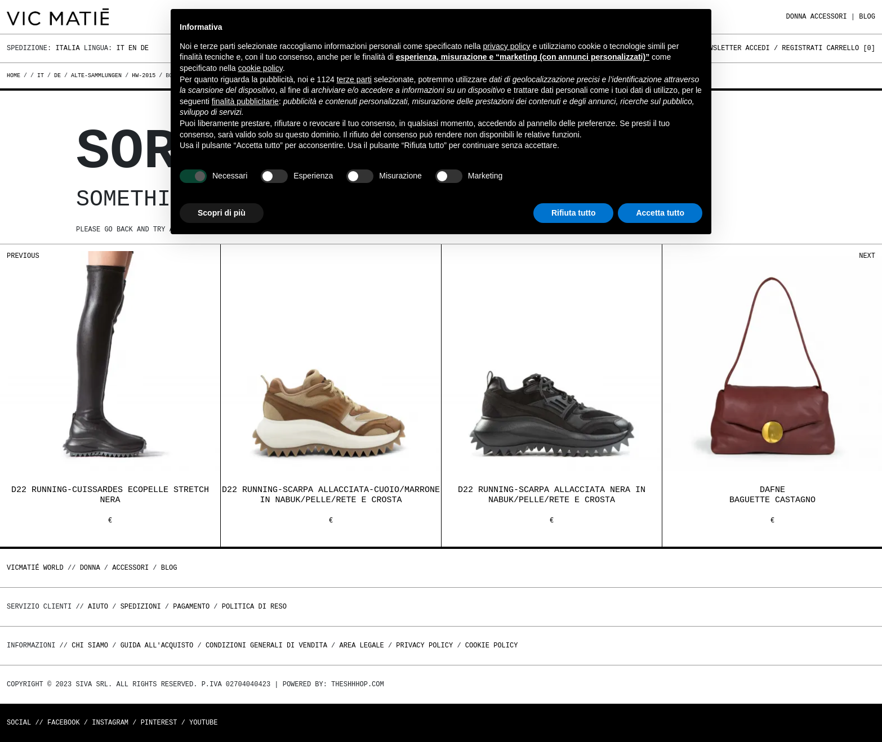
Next (867, 256)
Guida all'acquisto (157, 645)
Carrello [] (851, 48)
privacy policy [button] (507, 46)
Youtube (203, 722)
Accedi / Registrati (784, 48)
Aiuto (98, 606)
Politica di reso (254, 606)
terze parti (354, 79)
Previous (23, 256)
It (120, 48)
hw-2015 (143, 75)
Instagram (110, 722)
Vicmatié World (35, 568)
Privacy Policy (424, 645)
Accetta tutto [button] (660, 212)
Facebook (63, 722)
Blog (867, 16)
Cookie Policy (491, 645)
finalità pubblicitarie (245, 101)
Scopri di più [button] (222, 212)
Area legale (361, 645)
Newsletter (721, 48)
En (132, 48)
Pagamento (191, 606)
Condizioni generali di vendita (266, 645)
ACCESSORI (828, 16)
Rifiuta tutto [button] (573, 212)
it (40, 75)
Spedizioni (141, 606)
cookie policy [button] (260, 68)
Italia (67, 48)
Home (15, 75)
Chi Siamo (90, 645)
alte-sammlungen (96, 75)
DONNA (796, 16)
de (57, 75)
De (145, 48)
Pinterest (159, 722)
